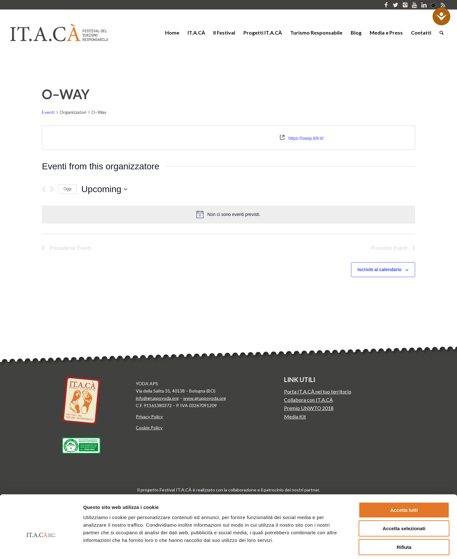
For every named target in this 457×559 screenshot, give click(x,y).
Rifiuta (404, 512)
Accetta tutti (404, 475)
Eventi (48, 112)
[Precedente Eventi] (43, 189)
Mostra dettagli (332, 546)
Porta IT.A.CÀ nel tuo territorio (317, 391)
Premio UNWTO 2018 (309, 408)
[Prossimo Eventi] (52, 189)
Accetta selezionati (403, 494)
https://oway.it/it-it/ (306, 138)
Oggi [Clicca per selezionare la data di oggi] (67, 189)
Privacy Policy (149, 416)
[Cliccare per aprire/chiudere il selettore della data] (104, 189)
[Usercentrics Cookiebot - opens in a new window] (41, 546)
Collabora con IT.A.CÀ (308, 400)
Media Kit (295, 416)
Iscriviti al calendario (380, 269)
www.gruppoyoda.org (204, 398)
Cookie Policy (149, 427)
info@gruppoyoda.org (157, 398)
